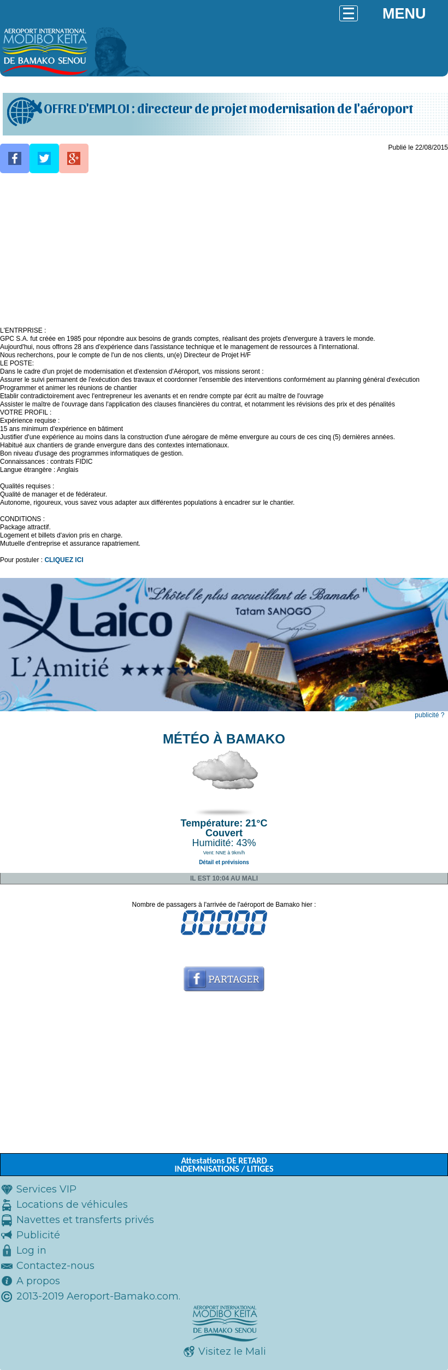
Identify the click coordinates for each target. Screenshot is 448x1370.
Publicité (38, 1235)
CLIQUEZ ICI (63, 560)
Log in (31, 1250)
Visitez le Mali (232, 1351)
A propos (38, 1281)
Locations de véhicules (72, 1204)
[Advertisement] (224, 250)
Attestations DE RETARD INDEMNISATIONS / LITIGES (223, 1164)
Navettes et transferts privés (85, 1220)
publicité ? (429, 715)
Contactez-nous (55, 1266)
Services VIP (46, 1189)
